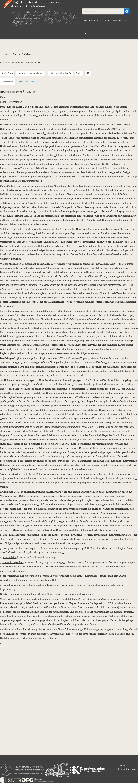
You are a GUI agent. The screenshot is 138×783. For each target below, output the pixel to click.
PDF (88, 73)
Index (106, 20)
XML (78, 73)
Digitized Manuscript (26, 81)
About (123, 765)
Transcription (7, 81)
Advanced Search (92, 20)
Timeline (117, 20)
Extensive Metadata (60, 73)
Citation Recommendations (30, 73)
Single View (7, 73)
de (126, 20)
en (85, 33)
